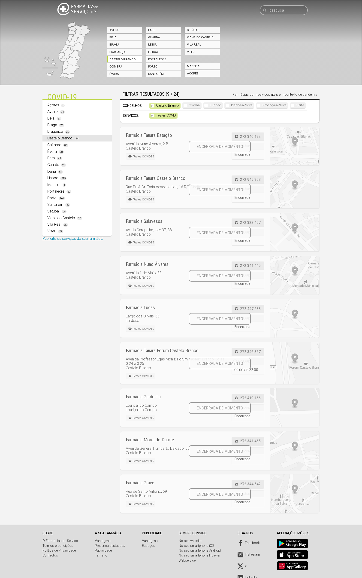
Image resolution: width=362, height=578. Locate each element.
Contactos (50, 555)
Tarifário (101, 555)
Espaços (149, 546)
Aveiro (114, 30)
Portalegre (157, 59)
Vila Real (194, 44)
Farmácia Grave (140, 483)
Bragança (117, 52)
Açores (192, 73)
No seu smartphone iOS (198, 546)
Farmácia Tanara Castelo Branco (155, 178)
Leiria (152, 44)
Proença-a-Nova (274, 105)
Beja (113, 37)
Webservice (188, 561)
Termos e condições (57, 546)
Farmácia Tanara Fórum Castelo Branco (162, 350)
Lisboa (153, 52)
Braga (114, 44)
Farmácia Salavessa (144, 221)
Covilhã (194, 105)
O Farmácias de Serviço (60, 541)
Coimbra (115, 66)
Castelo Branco (122, 59)
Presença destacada (110, 546)
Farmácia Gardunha (143, 397)
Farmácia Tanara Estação (149, 135)
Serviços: (131, 116)
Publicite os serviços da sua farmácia (72, 238)
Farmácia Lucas (140, 307)
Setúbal (193, 30)
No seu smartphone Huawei (200, 555)
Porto (152, 66)
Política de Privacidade (59, 551)
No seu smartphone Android (201, 551)
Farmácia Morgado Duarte (150, 440)
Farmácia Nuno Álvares (147, 264)
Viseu (191, 52)
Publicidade (103, 551)
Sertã (300, 105)
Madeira (193, 66)
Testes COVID (166, 115)
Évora (114, 74)
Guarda (154, 37)
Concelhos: (132, 106)
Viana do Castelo (200, 37)
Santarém (156, 74)
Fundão (215, 105)
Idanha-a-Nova (242, 105)
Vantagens (103, 541)
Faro (152, 30)
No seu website (191, 541)
